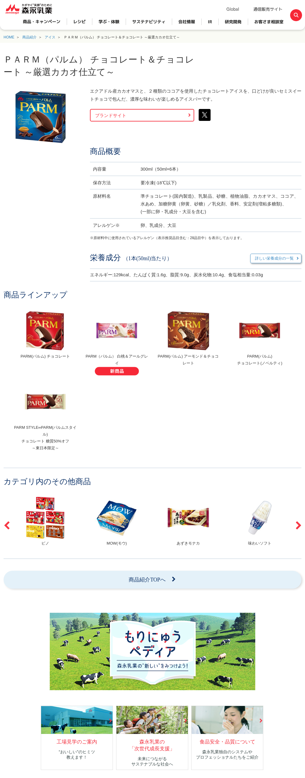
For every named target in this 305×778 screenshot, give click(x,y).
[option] (45, 344)
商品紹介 (29, 37)
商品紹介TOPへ (147, 580)
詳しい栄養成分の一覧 (274, 258)
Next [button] (298, 525)
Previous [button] (7, 525)
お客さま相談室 (269, 21)
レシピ (79, 21)
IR (210, 21)
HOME (9, 37)
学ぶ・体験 (109, 21)
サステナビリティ (149, 21)
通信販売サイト (267, 9)
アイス (50, 37)
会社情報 (186, 21)
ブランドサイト (110, 115)
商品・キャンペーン (41, 21)
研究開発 (233, 21)
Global (232, 9)
